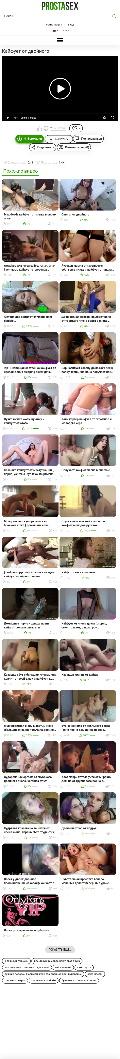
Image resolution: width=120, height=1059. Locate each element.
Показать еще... (60, 949)
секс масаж (94, 973)
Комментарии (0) (77, 147)
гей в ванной (63, 967)
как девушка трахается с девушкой (27, 967)
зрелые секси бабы (43, 980)
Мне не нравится (45, 128)
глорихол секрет (15, 980)
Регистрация (54, 24)
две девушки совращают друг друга (57, 960)
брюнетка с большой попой (79, 980)
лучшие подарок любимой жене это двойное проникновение (43, 973)
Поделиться (45, 147)
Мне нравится (39, 128)
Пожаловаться (91, 138)
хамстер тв (84, 967)
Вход (71, 24)
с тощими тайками (16, 960)
